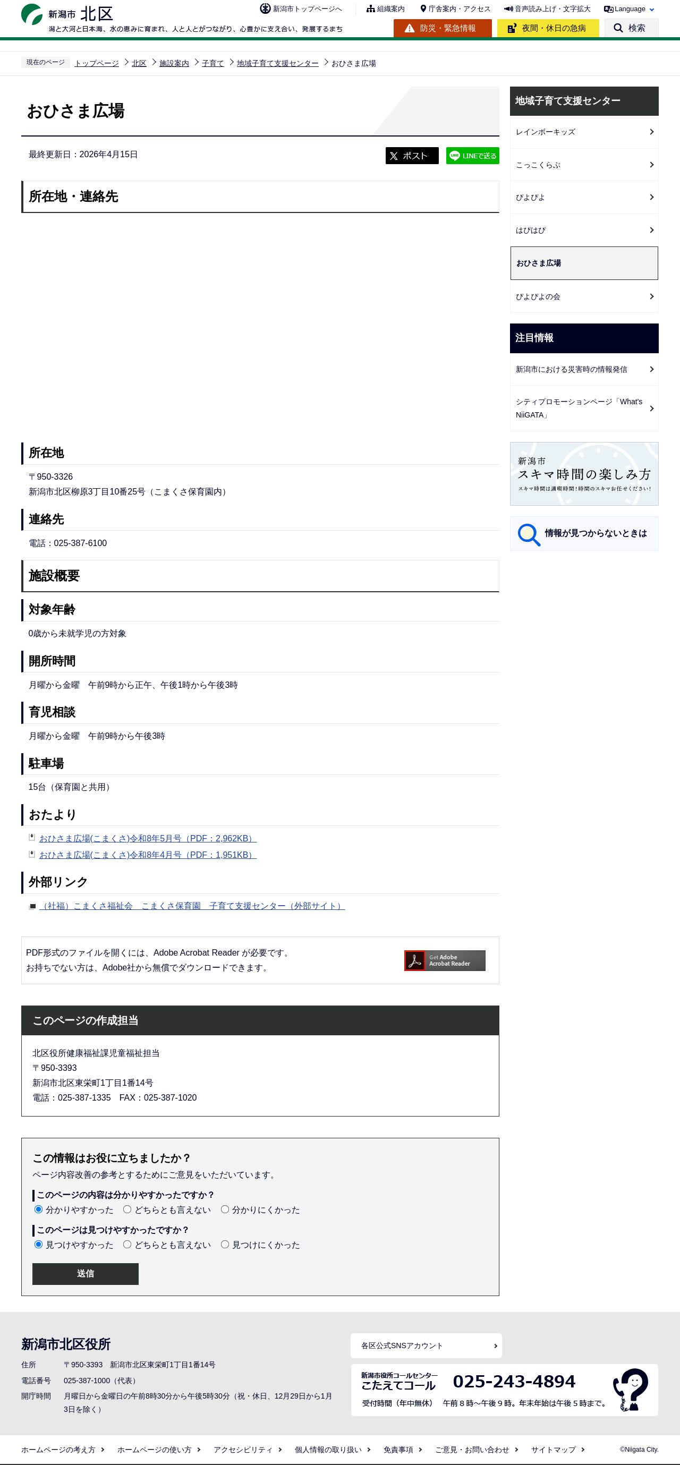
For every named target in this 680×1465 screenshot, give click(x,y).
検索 (636, 27)
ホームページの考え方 (58, 1449)
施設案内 (174, 63)
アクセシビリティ (243, 1449)
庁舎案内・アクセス (460, 9)
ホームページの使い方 (154, 1449)
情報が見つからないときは (596, 533)
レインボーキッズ (545, 131)
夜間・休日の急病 (554, 27)
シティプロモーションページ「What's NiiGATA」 (579, 408)
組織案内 (391, 9)
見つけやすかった (80, 1244)
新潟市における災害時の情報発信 (571, 369)
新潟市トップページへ (307, 9)
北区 (139, 63)
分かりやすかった (80, 1209)
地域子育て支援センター (278, 63)
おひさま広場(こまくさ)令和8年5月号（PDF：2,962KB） (148, 838)
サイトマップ (553, 1449)
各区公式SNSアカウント (402, 1345)
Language (630, 9)
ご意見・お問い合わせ (472, 1449)
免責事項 (398, 1449)
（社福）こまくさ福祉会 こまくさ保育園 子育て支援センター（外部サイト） (192, 904)
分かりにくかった (266, 1209)
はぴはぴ (531, 230)
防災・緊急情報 (448, 27)
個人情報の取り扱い (328, 1449)
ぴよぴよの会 (538, 296)
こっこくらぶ (538, 164)
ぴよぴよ (531, 197)
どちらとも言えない (172, 1209)
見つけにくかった (266, 1244)
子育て (213, 63)
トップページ (96, 63)
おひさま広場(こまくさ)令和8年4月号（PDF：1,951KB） (148, 854)
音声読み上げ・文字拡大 (553, 9)
